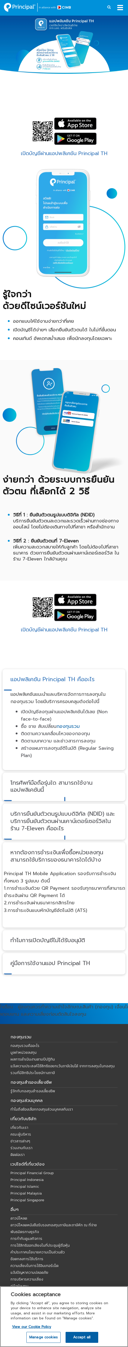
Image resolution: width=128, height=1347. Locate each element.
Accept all (81, 1337)
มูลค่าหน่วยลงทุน (23, 1052)
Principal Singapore (27, 1200)
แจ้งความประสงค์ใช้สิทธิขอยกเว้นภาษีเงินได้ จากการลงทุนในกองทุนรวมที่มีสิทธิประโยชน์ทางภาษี (62, 1069)
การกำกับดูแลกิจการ (26, 1238)
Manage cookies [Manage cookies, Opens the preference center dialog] (43, 1337)
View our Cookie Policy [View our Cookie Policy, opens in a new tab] (31, 1326)
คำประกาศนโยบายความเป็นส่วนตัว (37, 1252)
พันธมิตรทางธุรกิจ (24, 1231)
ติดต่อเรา (17, 1154)
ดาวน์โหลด (18, 1218)
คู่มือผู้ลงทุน (19, 1286)
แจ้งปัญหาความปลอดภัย (29, 1272)
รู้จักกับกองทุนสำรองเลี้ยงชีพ (32, 1091)
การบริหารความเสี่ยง (26, 1279)
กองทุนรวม (68, 726)
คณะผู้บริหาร (20, 1134)
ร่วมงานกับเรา (21, 1147)
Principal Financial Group (32, 1172)
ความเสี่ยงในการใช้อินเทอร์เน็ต (34, 1265)
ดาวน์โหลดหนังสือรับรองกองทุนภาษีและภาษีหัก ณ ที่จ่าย (53, 1225)
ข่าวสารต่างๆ (20, 1141)
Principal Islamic (24, 1186)
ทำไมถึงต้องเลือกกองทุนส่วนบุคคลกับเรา (41, 1109)
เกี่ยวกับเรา (19, 1127)
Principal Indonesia (27, 1179)
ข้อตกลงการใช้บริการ (26, 1258)
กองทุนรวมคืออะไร (24, 1045)
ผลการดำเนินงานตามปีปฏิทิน (32, 1059)
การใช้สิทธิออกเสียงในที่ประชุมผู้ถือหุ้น (40, 1245)
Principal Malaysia (26, 1193)
